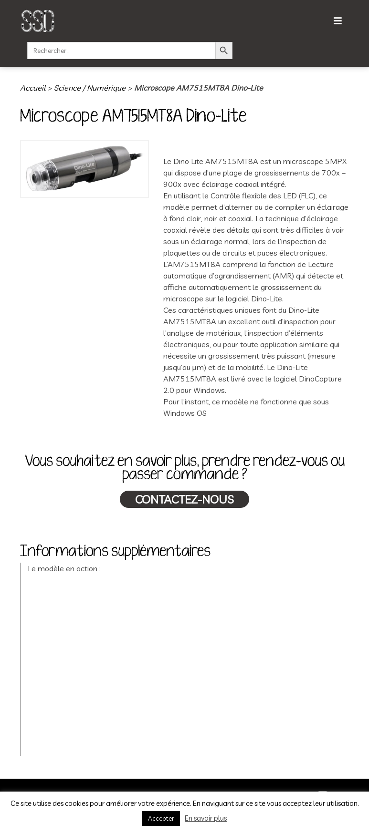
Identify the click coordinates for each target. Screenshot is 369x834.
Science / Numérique (90, 88)
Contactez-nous (184, 499)
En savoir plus (206, 818)
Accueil (32, 88)
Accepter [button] (161, 818)
